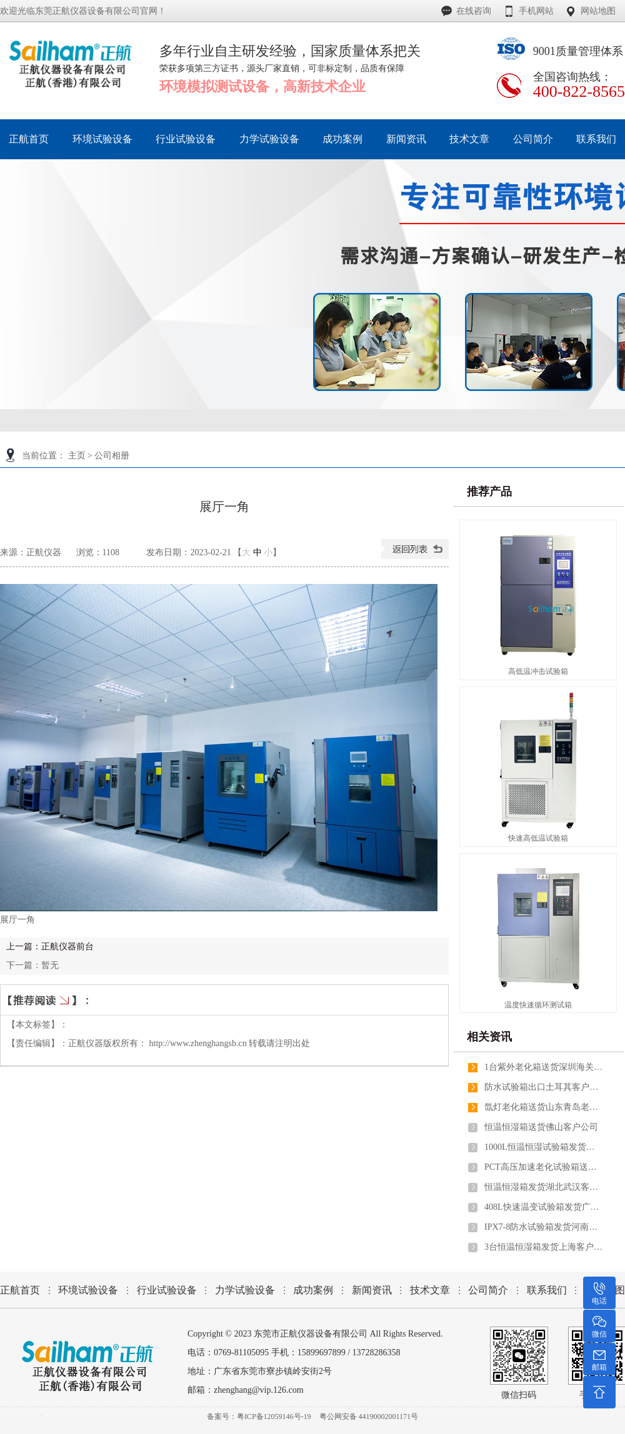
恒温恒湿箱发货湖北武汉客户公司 (543, 1187)
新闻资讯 (372, 1290)
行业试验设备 (167, 1290)
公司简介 (488, 1290)
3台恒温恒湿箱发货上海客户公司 (543, 1247)
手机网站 (536, 11)
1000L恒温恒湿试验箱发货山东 (543, 1147)
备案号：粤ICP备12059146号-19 (259, 1416)
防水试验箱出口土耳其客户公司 (543, 1087)
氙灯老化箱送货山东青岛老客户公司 (543, 1107)
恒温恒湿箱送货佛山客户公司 (541, 1127)
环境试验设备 (88, 1290)
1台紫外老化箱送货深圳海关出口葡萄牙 (543, 1067)
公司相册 (111, 455)
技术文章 (430, 1290)
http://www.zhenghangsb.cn (198, 1043)
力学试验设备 (245, 1290)
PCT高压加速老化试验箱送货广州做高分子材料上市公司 (543, 1167)
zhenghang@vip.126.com (259, 1390)
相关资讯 (489, 1037)
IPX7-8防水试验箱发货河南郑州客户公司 (543, 1227)
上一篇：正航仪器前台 (50, 946)
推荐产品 (489, 491)
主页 (77, 455)
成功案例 (313, 1290)
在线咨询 (473, 11)
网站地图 (598, 11)
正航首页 (20, 1290)
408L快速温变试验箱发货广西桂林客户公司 (543, 1207)
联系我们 (547, 1290)
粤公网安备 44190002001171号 (369, 1416)
